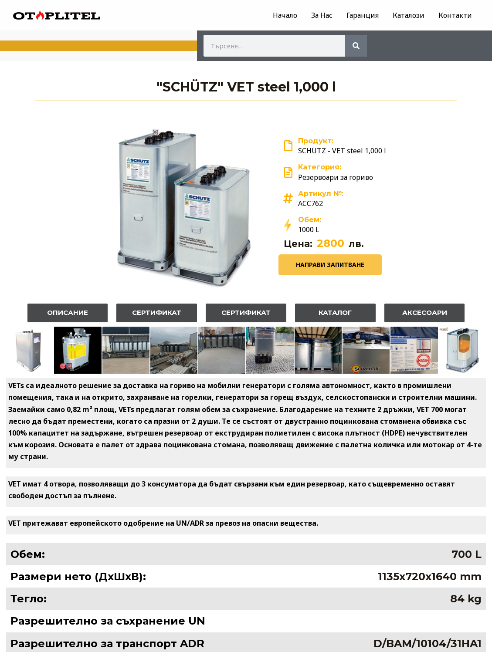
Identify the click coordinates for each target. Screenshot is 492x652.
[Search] (356, 46)
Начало (285, 15)
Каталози (408, 15)
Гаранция (362, 15)
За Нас (322, 15)
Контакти (455, 15)
